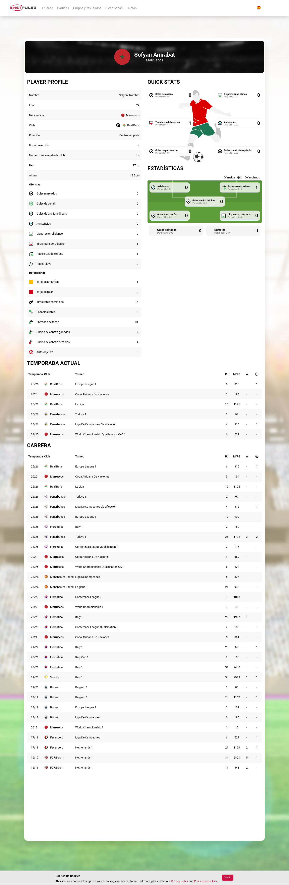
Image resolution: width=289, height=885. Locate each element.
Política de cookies (205, 881)
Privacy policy (179, 881)
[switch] (239, 177)
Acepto (227, 877)
